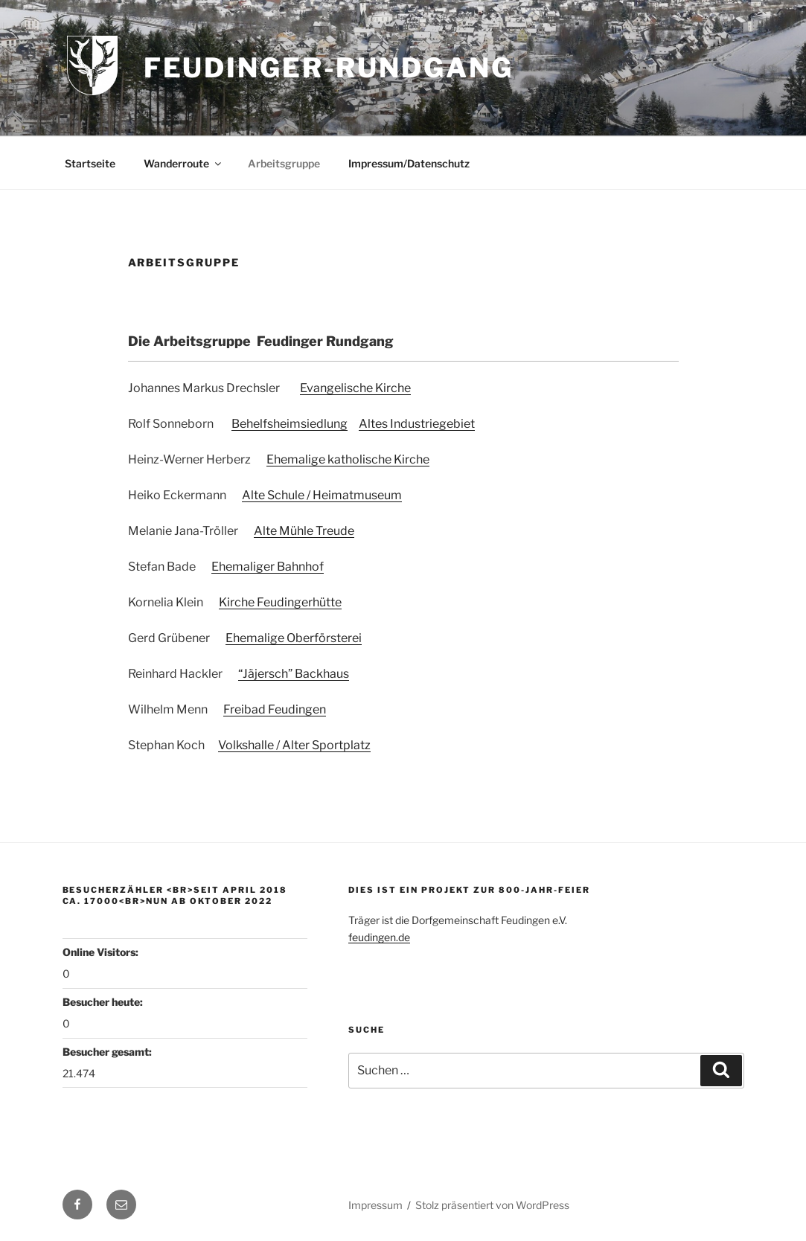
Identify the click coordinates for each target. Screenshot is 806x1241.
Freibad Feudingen (274, 709)
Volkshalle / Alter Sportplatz (294, 745)
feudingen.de (379, 937)
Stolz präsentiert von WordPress (492, 1205)
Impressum (375, 1205)
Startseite (90, 163)
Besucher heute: (104, 1001)
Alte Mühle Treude (304, 531)
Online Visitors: (102, 952)
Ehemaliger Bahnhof (267, 566)
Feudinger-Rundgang (329, 67)
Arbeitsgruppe (284, 163)
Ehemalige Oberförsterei (294, 638)
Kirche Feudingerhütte (280, 602)
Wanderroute (183, 163)
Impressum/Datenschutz (409, 163)
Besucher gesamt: (108, 1051)
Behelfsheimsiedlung (289, 424)
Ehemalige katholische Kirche (347, 459)
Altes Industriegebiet (417, 424)
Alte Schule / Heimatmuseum (322, 495)
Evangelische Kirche (355, 388)
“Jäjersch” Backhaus (293, 674)
